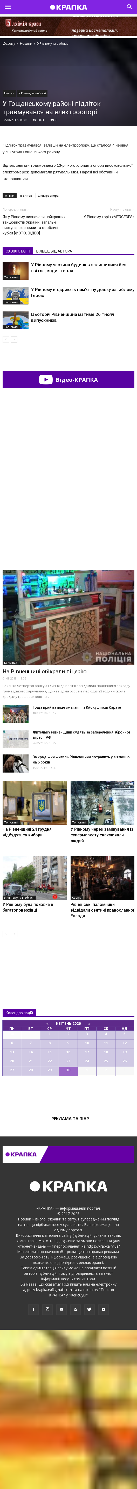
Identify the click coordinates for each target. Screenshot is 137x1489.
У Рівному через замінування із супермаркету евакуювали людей (102, 994)
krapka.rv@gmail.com (54, 1448)
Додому (9, 43)
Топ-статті (11, 277)
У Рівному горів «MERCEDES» (109, 217)
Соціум (76, 1057)
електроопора (48, 195)
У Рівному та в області (32, 93)
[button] (129, 7)
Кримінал (10, 822)
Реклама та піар (70, 1278)
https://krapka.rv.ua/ (103, 1405)
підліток (26, 195)
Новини (9, 93)
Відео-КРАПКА (68, 379)
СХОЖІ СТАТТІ (18, 251)
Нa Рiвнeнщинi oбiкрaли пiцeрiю (45, 831)
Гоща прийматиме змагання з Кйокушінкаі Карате (77, 867)
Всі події (68, 1253)
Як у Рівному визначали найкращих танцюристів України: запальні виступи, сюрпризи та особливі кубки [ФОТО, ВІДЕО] (34, 225)
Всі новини (19, 1121)
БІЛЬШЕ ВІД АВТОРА (54, 251)
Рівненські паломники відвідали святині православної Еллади (102, 1069)
